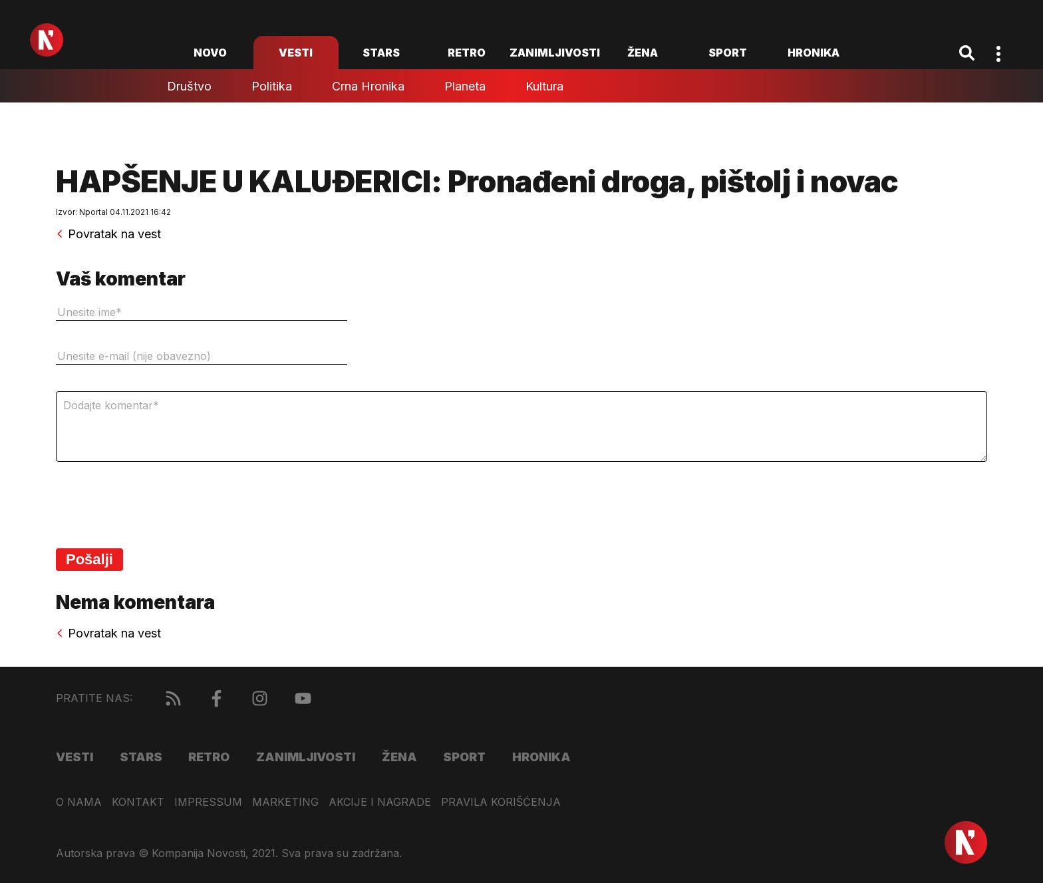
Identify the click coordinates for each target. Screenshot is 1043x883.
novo (210, 52)
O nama (79, 802)
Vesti (296, 52)
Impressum (208, 802)
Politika (271, 86)
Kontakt (138, 802)
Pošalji (89, 559)
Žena (642, 52)
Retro (467, 52)
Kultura (544, 86)
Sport (727, 52)
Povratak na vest (108, 234)
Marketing (285, 802)
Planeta (465, 86)
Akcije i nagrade (380, 802)
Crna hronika (368, 86)
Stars (381, 52)
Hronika (813, 52)
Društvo (189, 86)
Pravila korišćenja (501, 802)
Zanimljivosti (555, 52)
